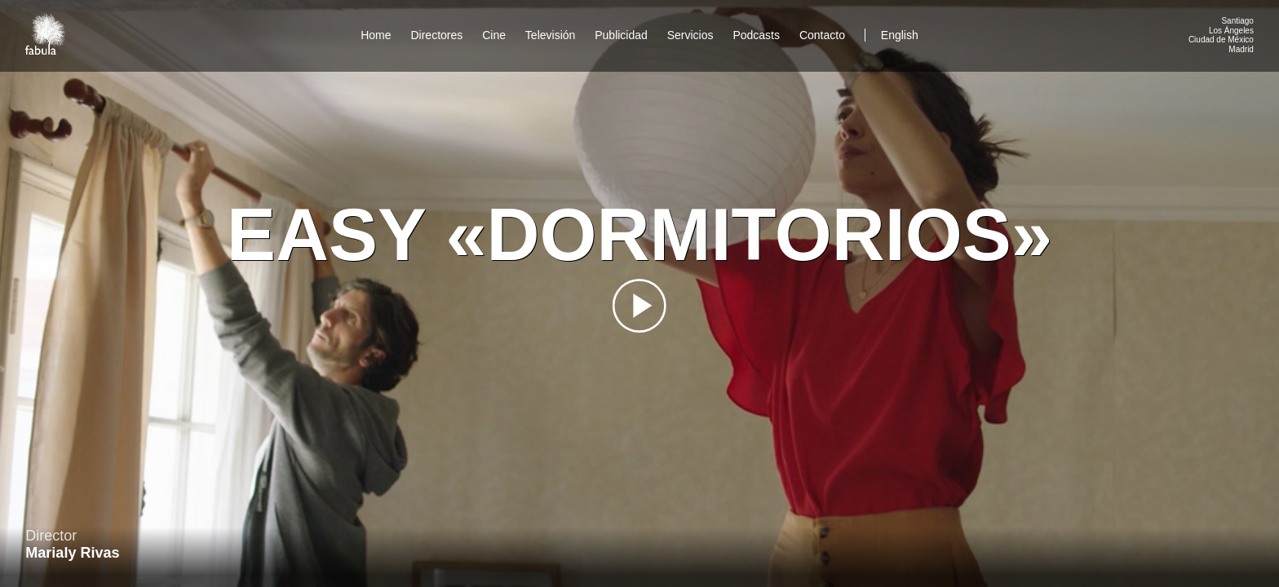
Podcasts (756, 35)
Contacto (822, 35)
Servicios (690, 35)
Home (376, 35)
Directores (436, 35)
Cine (494, 35)
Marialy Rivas (72, 553)
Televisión (550, 35)
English (899, 35)
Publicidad (621, 35)
